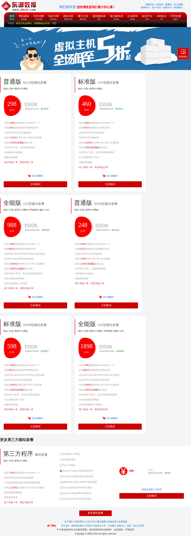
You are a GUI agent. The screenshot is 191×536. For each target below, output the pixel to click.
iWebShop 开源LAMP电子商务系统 (78, 482)
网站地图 (101, 521)
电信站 (159, 4)
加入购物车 (37, 176)
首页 (12, 23)
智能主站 (149, 4)
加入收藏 (178, 4)
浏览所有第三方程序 (152, 489)
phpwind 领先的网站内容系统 (75, 493)
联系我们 (178, 7)
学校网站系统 (68, 459)
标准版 (35, 327)
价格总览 (112, 521)
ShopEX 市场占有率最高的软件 (76, 471)
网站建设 (24, 16)
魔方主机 (83, 16)
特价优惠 (39, 16)
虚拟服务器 (99, 16)
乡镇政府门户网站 (70, 454)
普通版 (106, 206)
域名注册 (53, 16)
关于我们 (69, 521)
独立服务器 (116, 16)
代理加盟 (175, 16)
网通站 (168, 4)
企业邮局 (132, 16)
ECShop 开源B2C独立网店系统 (76, 476)
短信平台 (147, 16)
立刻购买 (35, 184)
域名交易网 (138, 525)
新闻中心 (145, 7)
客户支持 (156, 7)
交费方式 (167, 7)
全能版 (35, 206)
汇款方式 (91, 521)
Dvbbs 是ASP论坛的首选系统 (75, 499)
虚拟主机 (68, 16)
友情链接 (122, 521)
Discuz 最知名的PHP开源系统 (76, 487)
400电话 (161, 16)
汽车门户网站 (68, 465)
